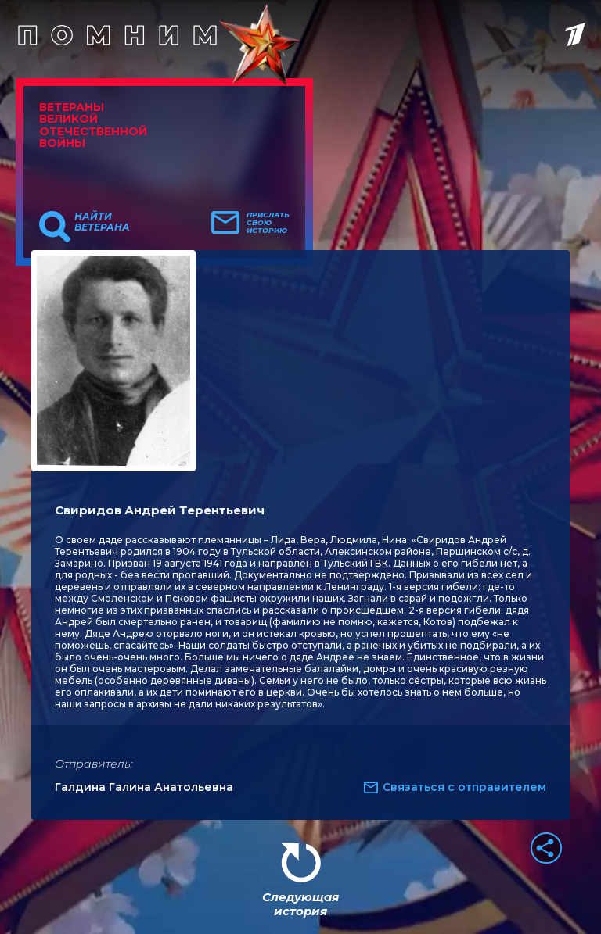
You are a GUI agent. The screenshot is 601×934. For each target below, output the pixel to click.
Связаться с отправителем (464, 787)
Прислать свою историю (268, 222)
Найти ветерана (102, 222)
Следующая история (300, 903)
